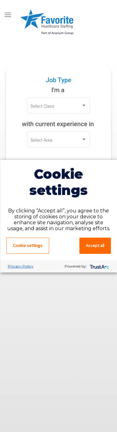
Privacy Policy (20, 266)
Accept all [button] (95, 245)
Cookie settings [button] (27, 245)
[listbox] (59, 106)
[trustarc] (98, 266)
